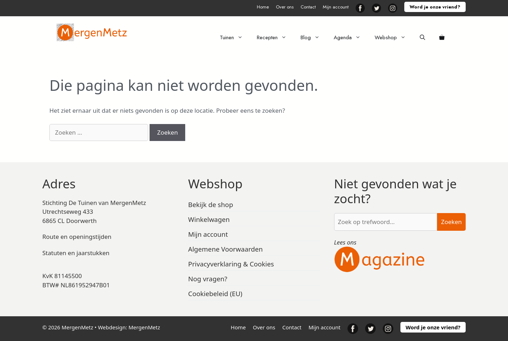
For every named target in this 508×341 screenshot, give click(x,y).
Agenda (351, 37)
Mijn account (336, 7)
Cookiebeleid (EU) (215, 293)
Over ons (285, 7)
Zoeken (451, 222)
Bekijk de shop (210, 204)
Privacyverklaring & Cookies (231, 263)
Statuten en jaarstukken (75, 253)
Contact (308, 7)
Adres (58, 183)
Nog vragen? (207, 278)
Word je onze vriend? (435, 7)
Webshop (394, 37)
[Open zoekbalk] (422, 37)
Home (263, 7)
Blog (314, 37)
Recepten (275, 37)
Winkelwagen (209, 219)
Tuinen (235, 37)
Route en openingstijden (76, 237)
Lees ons (345, 242)
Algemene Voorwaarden (225, 249)
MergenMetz (144, 327)
